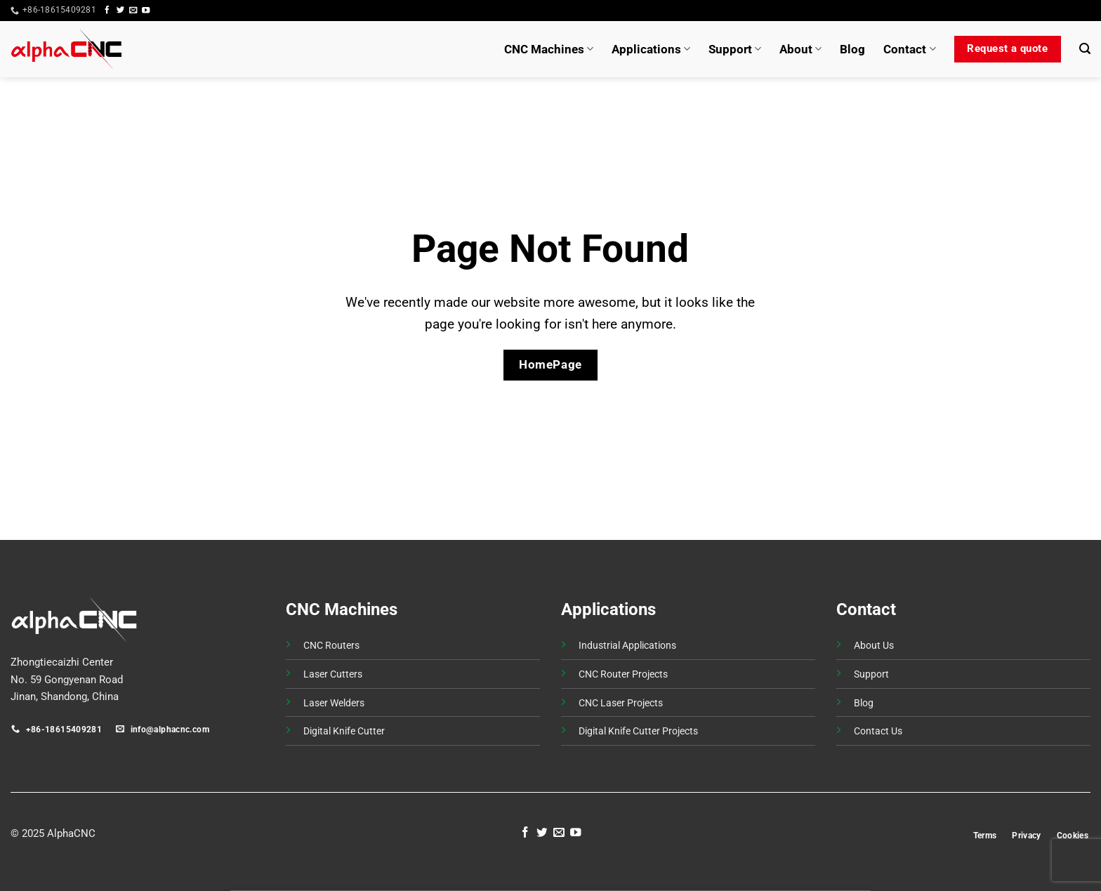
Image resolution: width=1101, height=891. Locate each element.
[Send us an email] (133, 10)
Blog (852, 49)
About (800, 49)
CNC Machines (548, 49)
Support (734, 49)
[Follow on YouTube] (146, 10)
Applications (651, 49)
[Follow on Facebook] (107, 10)
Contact (909, 49)
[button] (1064, 10)
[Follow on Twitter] (120, 10)
